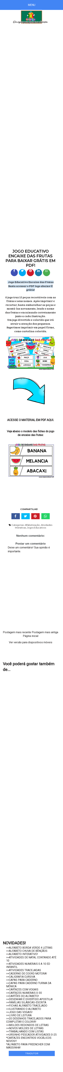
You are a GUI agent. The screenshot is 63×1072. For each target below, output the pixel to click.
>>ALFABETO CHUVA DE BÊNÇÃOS (26, 950)
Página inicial (30, 636)
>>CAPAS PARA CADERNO (21, 980)
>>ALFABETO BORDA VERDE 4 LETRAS (29, 947)
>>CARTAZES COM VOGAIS (22, 989)
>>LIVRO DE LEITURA (19, 1015)
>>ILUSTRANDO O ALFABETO (23, 1009)
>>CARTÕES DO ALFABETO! (22, 996)
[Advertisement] (31, 63)
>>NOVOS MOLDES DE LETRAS (25, 1028)
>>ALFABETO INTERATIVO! (22, 954)
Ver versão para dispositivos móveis (30, 642)
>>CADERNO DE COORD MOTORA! (26, 973)
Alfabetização (32, 525)
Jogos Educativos (36, 527)
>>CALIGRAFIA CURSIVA (20, 976)
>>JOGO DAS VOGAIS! (19, 1012)
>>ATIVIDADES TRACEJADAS (23, 970)
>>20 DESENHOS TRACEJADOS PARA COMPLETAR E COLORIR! (28, 1020)
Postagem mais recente (17, 632)
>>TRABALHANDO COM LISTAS (25, 1031)
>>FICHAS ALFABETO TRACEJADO (26, 1005)
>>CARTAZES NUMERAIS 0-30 (24, 992)
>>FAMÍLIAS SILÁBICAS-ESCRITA (26, 1002)
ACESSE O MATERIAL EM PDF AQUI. (30, 420)
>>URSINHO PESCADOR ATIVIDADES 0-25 (31, 1034)
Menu (31, 5)
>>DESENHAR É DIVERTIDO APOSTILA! (29, 999)
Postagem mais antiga (45, 632)
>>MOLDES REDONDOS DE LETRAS (27, 1025)
